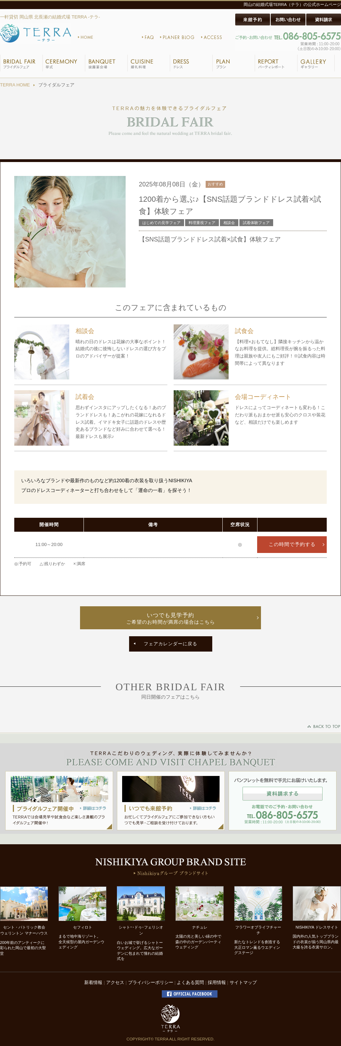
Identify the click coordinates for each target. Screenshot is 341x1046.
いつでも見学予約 (170, 618)
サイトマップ (243, 982)
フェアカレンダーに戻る (170, 643)
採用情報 (217, 982)
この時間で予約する (292, 544)
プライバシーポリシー (150, 982)
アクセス (115, 982)
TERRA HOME (15, 84)
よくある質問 (190, 982)
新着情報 (93, 982)
